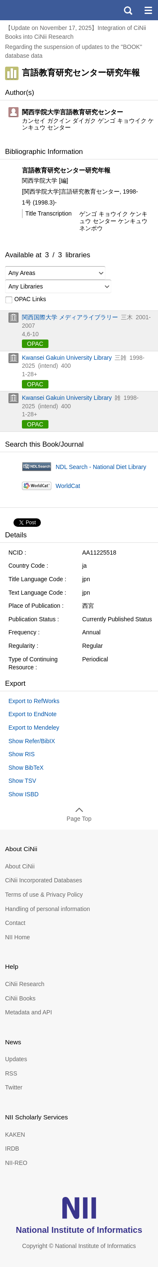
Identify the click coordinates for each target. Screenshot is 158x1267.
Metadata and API (28, 1012)
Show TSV (22, 780)
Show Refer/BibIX (31, 741)
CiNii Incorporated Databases (43, 880)
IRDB (12, 1148)
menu (148, 10)
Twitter (13, 1087)
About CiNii (20, 866)
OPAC (35, 343)
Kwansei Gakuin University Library (67, 357)
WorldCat (68, 486)
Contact (15, 922)
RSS (11, 1073)
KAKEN (15, 1134)
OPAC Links (25, 299)
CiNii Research (24, 984)
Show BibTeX (25, 767)
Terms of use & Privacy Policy (44, 894)
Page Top (79, 818)
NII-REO (16, 1162)
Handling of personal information (47, 909)
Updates (16, 1059)
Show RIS (21, 754)
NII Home (17, 937)
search (128, 10)
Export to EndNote (32, 714)
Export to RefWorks (33, 701)
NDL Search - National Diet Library (101, 467)
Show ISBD (23, 794)
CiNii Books (20, 998)
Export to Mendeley (33, 727)
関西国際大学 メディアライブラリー (70, 317)
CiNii (37, 10)
